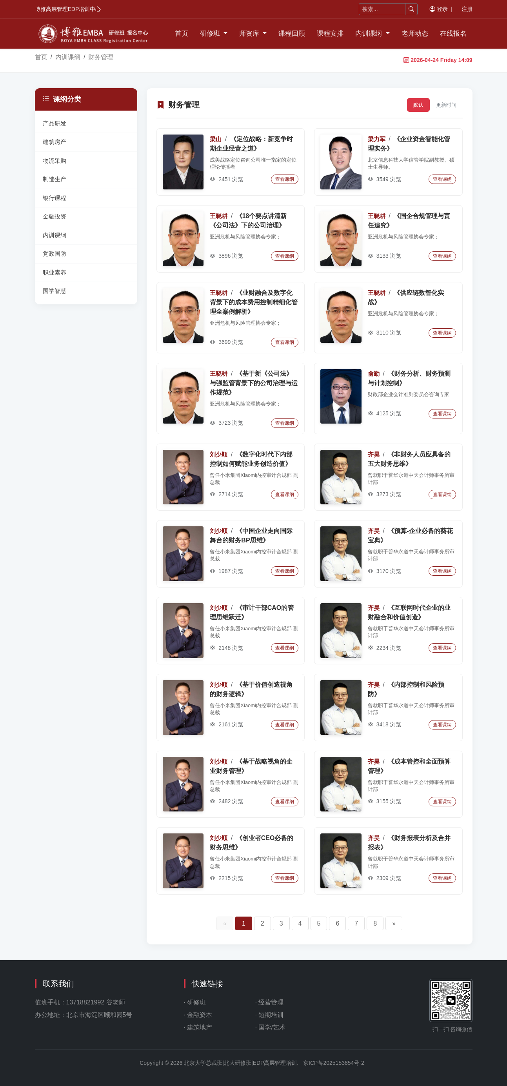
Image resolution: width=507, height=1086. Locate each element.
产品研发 (54, 123)
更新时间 (446, 105)
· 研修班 (195, 1002)
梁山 (216, 139)
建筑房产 (54, 141)
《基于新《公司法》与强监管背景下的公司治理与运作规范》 (254, 383)
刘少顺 (218, 454)
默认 (418, 105)
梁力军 (376, 139)
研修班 (211, 33)
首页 (181, 33)
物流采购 (54, 160)
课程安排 (330, 33)
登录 (439, 9)
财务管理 (100, 57)
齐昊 (374, 454)
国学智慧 (54, 290)
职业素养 (54, 272)
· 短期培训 (269, 1014)
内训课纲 (369, 33)
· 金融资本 (198, 1014)
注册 (467, 9)
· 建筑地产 (198, 1027)
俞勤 (374, 373)
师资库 (250, 33)
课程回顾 (291, 33)
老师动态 (415, 33)
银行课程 (54, 198)
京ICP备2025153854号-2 (333, 1063)
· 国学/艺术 (270, 1027)
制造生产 (54, 179)
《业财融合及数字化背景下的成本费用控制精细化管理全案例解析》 (254, 302)
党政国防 (54, 253)
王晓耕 (218, 216)
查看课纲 (284, 179)
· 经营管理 (269, 1002)
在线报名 (453, 33)
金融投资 (54, 216)
